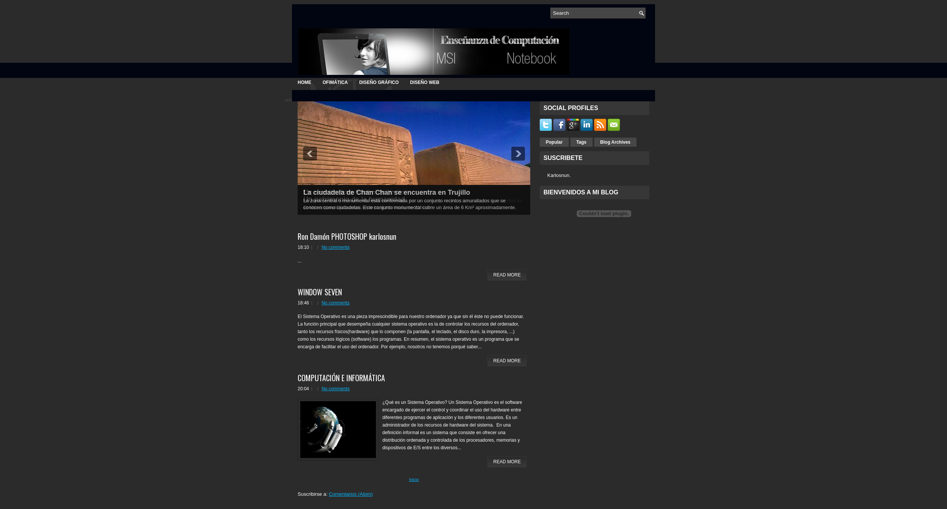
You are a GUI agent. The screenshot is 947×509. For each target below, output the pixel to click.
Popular (554, 142)
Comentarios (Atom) (351, 494)
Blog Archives (615, 142)
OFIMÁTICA (335, 82)
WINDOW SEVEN (320, 292)
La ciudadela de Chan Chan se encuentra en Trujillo (386, 192)
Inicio (414, 479)
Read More (507, 275)
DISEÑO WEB (424, 82)
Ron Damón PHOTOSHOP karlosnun (347, 236)
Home (304, 82)
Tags (581, 142)
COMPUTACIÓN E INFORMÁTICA (341, 378)
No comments (335, 247)
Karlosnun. (559, 175)
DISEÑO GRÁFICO (379, 82)
